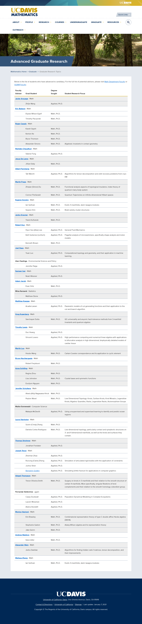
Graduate (96, 22)
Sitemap (78, 604)
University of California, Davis (55, 599)
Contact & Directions (44, 604)
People (29, 22)
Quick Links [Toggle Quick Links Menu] (123, 14)
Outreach (18, 29)
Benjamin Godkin (33, 470)
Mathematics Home (19, 71)
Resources (113, 22)
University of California (63, 604)
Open (128, 22)
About (16, 22)
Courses (59, 22)
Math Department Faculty (114, 81)
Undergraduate (78, 22)
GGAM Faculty (20, 84)
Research (44, 22)
